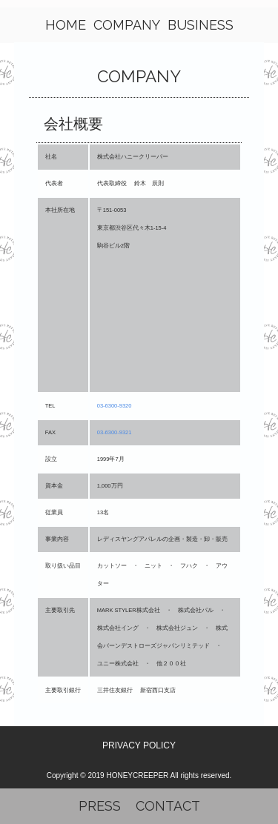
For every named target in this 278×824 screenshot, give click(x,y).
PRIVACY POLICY (139, 745)
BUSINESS (201, 25)
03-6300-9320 (114, 405)
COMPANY (126, 25)
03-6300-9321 (114, 432)
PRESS (100, 806)
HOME (65, 25)
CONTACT (168, 806)
